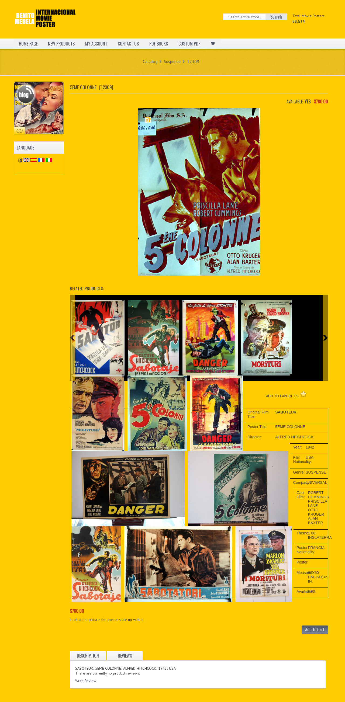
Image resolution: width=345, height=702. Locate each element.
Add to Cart (315, 629)
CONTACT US (128, 43)
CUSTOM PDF (189, 43)
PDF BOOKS (158, 43)
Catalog (150, 61)
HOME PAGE (28, 43)
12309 (193, 61)
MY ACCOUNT (96, 43)
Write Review (85, 680)
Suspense (172, 61)
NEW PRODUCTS (61, 43)
